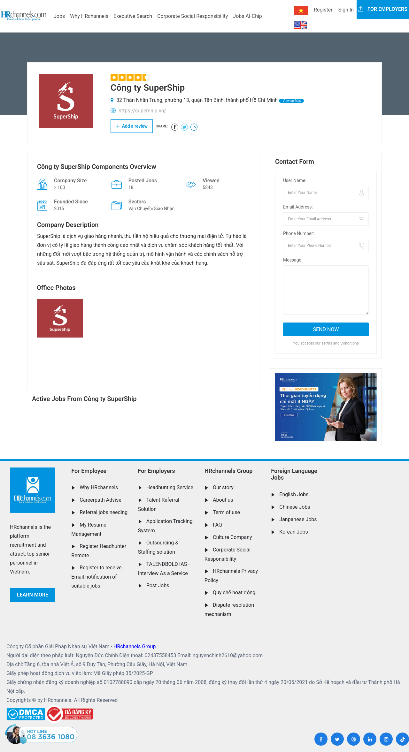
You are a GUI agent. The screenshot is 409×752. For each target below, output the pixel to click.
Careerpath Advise (100, 500)
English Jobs (293, 494)
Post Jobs (157, 585)
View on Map (291, 101)
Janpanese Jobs (298, 519)
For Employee (88, 470)
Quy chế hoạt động (234, 592)
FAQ (217, 525)
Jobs (59, 16)
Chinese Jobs (294, 507)
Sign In (346, 10)
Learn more (32, 595)
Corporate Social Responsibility (192, 16)
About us (223, 500)
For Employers (156, 470)
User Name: (294, 180)
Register (323, 10)
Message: (292, 259)
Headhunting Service (169, 487)
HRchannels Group (228, 470)
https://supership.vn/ (142, 111)
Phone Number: (298, 233)
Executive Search (132, 16)
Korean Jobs (293, 532)
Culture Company (232, 537)
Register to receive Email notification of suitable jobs (96, 577)
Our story (223, 487)
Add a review (132, 126)
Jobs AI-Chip (247, 16)
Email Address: (298, 206)
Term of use (226, 512)
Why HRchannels (89, 16)
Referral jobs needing (103, 512)
